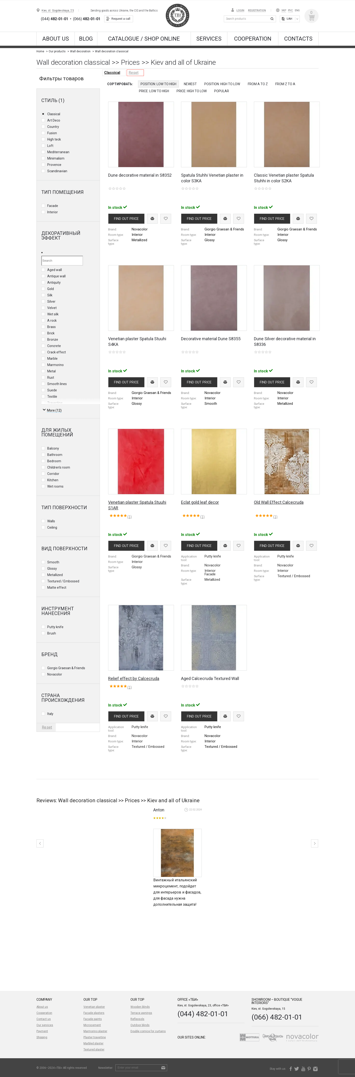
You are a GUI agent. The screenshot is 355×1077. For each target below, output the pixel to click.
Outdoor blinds (140, 1025)
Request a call (120, 18)
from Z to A (285, 84)
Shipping (41, 1037)
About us (55, 38)
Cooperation (252, 38)
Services (208, 38)
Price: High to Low (192, 91)
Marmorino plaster (95, 1031)
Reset (133, 72)
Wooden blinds (140, 1006)
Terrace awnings (141, 1013)
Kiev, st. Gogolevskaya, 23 (58, 10)
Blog (86, 38)
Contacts (298, 38)
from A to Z (258, 84)
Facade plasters (93, 1013)
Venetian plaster (94, 1006)
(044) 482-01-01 (203, 1014)
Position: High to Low (222, 84)
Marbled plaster (93, 1043)
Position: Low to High (158, 84)
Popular (221, 91)
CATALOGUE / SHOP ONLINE (144, 38)
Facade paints (92, 1019)
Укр (283, 10)
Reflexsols (137, 1019)
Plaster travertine (94, 1037)
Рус (290, 10)
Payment (42, 1031)
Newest (190, 84)
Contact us (43, 1019)
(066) (86, 19)
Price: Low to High (154, 91)
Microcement (92, 1025)
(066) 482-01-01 (277, 1017)
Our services (44, 1025)
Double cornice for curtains (148, 1031)
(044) (54, 19)
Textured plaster (93, 1049)
